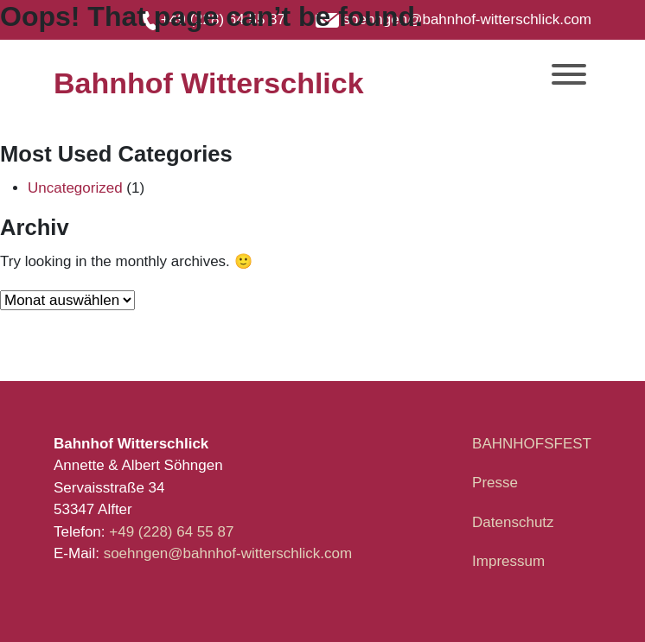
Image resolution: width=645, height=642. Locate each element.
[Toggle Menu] (569, 74)
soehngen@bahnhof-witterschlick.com (228, 553)
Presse (495, 482)
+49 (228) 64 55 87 (173, 532)
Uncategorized (75, 188)
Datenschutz (513, 522)
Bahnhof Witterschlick (209, 83)
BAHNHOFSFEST (531, 443)
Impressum (508, 561)
